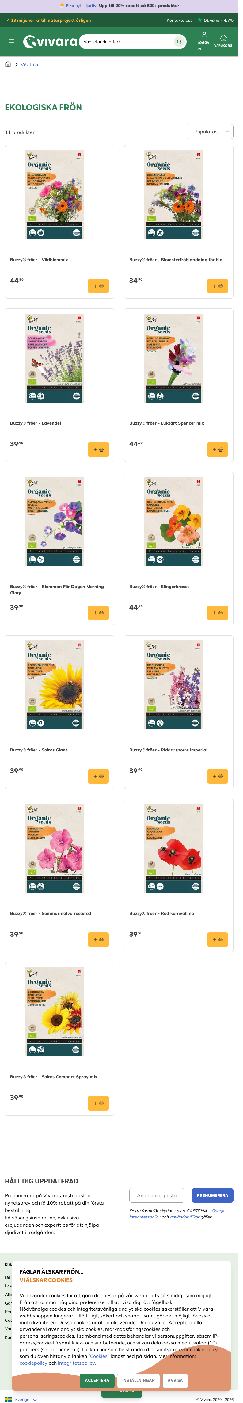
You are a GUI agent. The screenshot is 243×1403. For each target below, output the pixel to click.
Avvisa (175, 1381)
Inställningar (138, 1381)
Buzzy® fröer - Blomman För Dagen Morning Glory (57, 589)
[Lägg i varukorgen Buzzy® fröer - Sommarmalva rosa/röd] (98, 939)
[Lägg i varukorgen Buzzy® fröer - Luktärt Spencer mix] (217, 449)
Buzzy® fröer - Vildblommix (39, 259)
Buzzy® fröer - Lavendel (35, 423)
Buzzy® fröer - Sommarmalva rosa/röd (50, 913)
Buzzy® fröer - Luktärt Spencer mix (166, 423)
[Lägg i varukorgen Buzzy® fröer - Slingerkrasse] (217, 613)
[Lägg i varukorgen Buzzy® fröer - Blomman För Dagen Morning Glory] (98, 613)
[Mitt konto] (204, 41)
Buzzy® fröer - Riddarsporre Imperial (168, 750)
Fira (70, 5)
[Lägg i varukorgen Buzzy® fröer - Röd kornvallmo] (217, 939)
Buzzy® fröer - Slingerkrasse (159, 586)
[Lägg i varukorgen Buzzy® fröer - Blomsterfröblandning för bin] (217, 286)
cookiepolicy (34, 1363)
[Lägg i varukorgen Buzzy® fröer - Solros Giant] (98, 776)
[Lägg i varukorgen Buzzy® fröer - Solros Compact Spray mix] (98, 1103)
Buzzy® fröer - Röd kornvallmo (161, 913)
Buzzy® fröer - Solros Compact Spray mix (53, 1077)
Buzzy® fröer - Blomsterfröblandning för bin (175, 259)
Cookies (99, 1356)
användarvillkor (184, 1217)
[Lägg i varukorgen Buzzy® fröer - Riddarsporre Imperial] (217, 776)
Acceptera (97, 1381)
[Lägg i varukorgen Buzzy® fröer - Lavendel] (98, 449)
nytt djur (83, 5)
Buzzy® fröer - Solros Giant (38, 750)
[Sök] (179, 41)
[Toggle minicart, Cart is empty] (223, 41)
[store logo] (50, 41)
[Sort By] (210, 131)
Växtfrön (29, 64)
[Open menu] (11, 41)
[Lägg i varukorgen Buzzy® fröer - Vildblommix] (98, 286)
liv (94, 5)
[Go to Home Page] (8, 65)
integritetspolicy (76, 1363)
